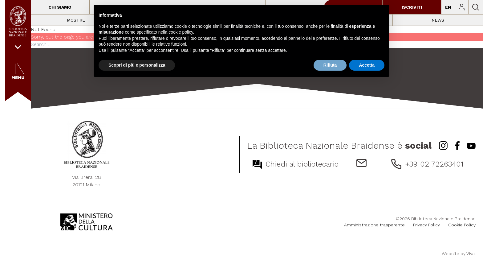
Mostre (76, 20)
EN (448, 7)
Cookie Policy (462, 224)
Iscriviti (412, 7)
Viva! (471, 253)
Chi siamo (59, 7)
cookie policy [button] (180, 32)
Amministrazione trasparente (374, 224)
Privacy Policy (426, 224)
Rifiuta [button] (330, 65)
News (438, 20)
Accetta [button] (367, 65)
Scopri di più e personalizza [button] (136, 65)
